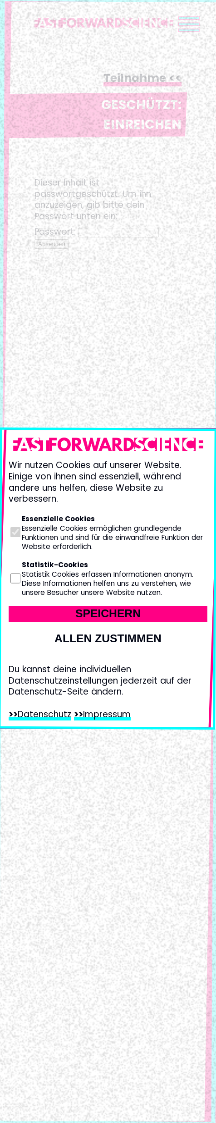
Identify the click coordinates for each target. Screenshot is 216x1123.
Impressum (107, 714)
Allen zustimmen (108, 638)
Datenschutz (44, 714)
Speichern (108, 613)
